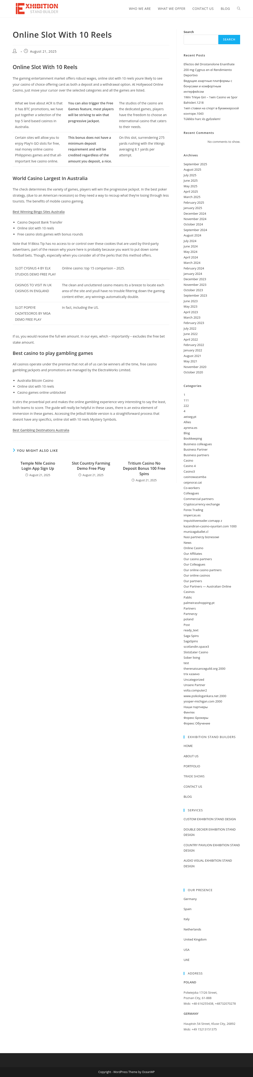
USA (187, 950)
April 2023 (191, 312)
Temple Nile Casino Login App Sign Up (37, 466)
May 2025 (190, 186)
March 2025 (192, 197)
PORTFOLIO (192, 766)
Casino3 (189, 471)
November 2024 (195, 219)
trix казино (192, 674)
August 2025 (192, 169)
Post (187, 625)
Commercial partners (199, 499)
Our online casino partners (203, 570)
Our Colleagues (194, 564)
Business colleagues (198, 444)
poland (188, 619)
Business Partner (196, 449)
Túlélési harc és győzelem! (202, 119)
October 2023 (193, 290)
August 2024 (192, 235)
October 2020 (193, 372)
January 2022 (193, 350)
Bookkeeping (193, 438)
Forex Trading (193, 510)
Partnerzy (190, 614)
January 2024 (193, 274)
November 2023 (195, 285)
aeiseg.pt (190, 417)
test (186, 663)
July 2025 (190, 175)
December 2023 (195, 279)
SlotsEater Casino (196, 652)
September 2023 (195, 295)
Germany (190, 899)
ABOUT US (191, 756)
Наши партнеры (196, 707)
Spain (188, 909)
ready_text (191, 630)
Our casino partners (198, 559)
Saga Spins (191, 636)
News (187, 542)
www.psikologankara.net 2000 (205, 696)
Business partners (196, 455)
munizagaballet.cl (196, 531)
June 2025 (191, 180)
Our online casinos (197, 575)
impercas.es (192, 515)
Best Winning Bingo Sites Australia (39, 212)
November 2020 (195, 367)
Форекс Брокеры (196, 718)
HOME (188, 746)
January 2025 (193, 208)
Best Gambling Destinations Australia (41, 430)
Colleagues (191, 493)
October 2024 (193, 224)
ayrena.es (190, 428)
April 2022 (191, 339)
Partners (190, 608)
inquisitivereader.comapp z (203, 520)
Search (189, 32)
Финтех (189, 712)
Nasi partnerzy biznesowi (201, 537)
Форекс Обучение (197, 723)
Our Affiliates (193, 553)
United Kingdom (195, 939)
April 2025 (191, 191)
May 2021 (190, 361)
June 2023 (191, 301)
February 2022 (194, 345)
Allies (187, 422)
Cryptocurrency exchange (202, 504)
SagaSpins (191, 641)
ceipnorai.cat (193, 482)
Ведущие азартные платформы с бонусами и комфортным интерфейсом (208, 86)
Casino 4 (190, 466)
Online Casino (193, 548)
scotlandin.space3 (196, 646)
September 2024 (195, 230)
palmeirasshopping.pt (199, 603)
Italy (187, 919)
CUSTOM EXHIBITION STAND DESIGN (210, 819)
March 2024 (192, 263)
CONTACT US (193, 786)
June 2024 (191, 246)
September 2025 (195, 164)
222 (186, 406)
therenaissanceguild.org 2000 (204, 668)
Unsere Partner (194, 685)
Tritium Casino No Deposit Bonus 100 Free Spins (144, 468)
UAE (187, 960)
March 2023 (192, 317)
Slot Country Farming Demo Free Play (91, 466)
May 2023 (190, 306)
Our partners (193, 581)
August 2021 (192, 356)
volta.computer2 (195, 690)
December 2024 (195, 213)
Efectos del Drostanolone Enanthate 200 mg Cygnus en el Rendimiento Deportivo (209, 69)
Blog (187, 433)
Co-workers (192, 488)
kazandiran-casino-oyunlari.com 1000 (210, 526)
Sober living (192, 657)
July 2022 (190, 328)
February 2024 (194, 268)
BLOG (188, 796)
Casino (188, 460)
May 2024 (190, 252)
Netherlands (192, 929)
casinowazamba (195, 477)
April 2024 (191, 257)
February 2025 (194, 202)
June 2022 (191, 334)
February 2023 (194, 323)
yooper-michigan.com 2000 (203, 701)
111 (186, 400)
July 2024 (190, 241)
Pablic (188, 597)
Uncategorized (194, 679)
